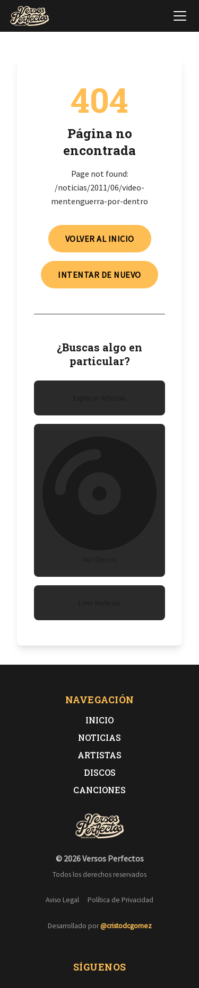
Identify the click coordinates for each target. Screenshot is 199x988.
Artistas (99, 754)
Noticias (99, 737)
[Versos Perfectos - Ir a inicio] (29, 16)
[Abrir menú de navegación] (180, 16)
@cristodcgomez (126, 925)
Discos (100, 772)
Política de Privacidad (120, 899)
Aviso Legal (62, 899)
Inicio (99, 720)
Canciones (99, 789)
